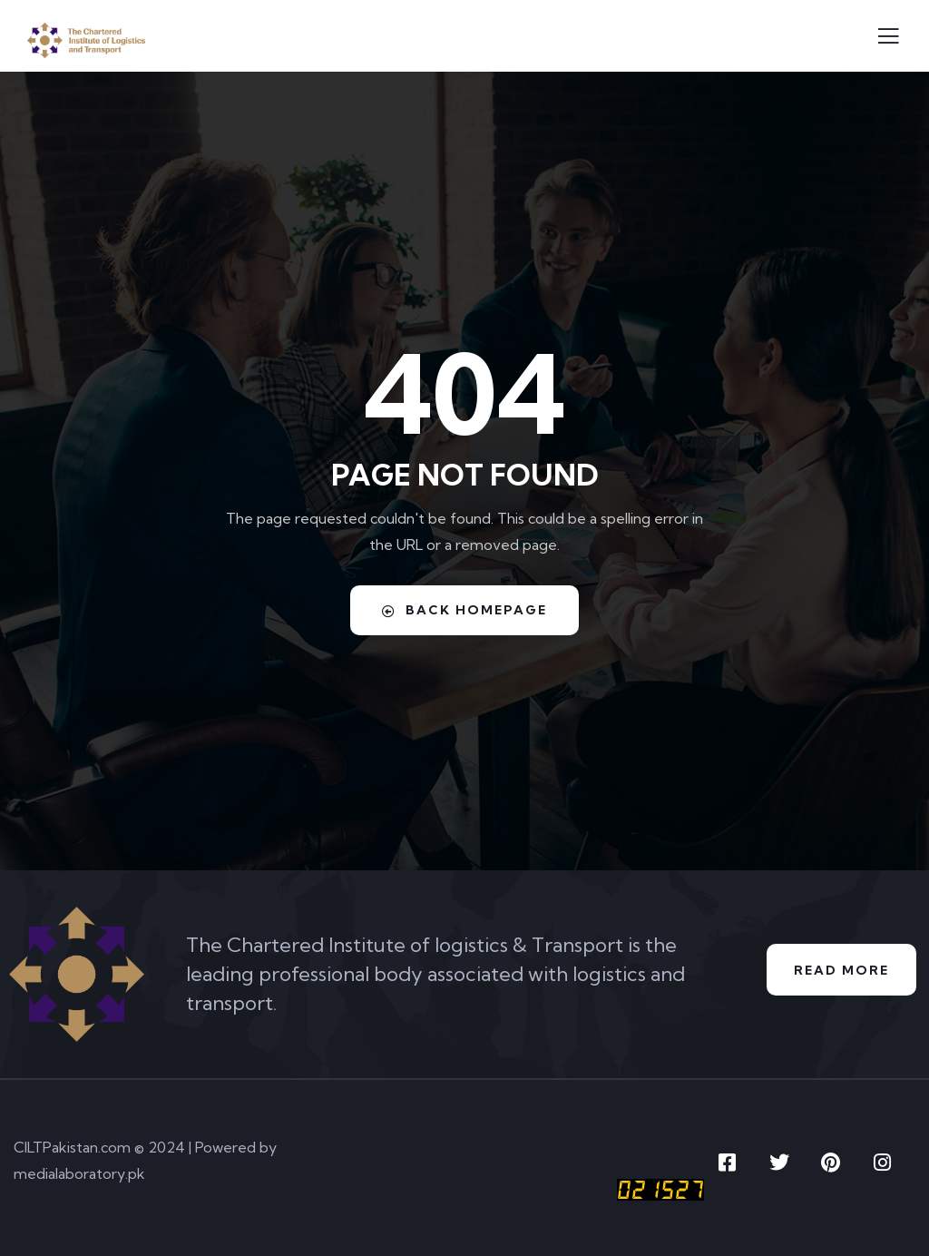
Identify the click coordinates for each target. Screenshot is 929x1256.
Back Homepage (464, 610)
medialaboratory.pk (79, 1173)
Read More (841, 970)
